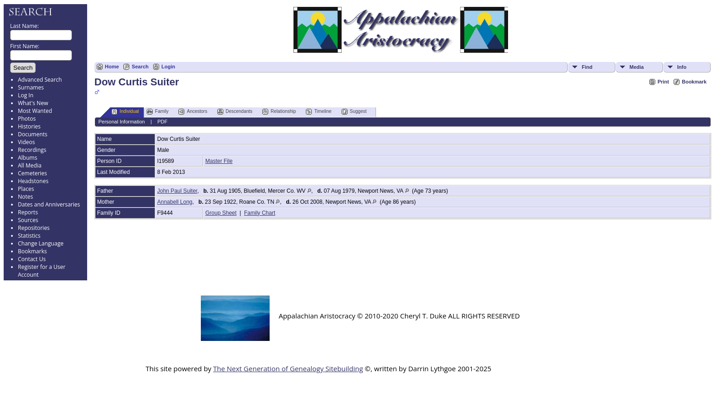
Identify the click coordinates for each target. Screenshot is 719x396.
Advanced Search (40, 80)
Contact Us (32, 259)
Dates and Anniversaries (49, 204)
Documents (32, 134)
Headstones (33, 181)
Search (140, 66)
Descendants (234, 111)
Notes (25, 197)
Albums (27, 158)
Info (681, 67)
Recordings (32, 150)
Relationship (279, 111)
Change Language (40, 243)
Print (663, 81)
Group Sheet (221, 213)
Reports (28, 212)
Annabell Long (175, 202)
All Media (29, 165)
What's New (33, 103)
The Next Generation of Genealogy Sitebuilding (288, 368)
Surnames (31, 87)
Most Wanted (35, 111)
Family (157, 111)
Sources (28, 220)
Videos (26, 142)
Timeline (318, 111)
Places (26, 189)
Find (587, 67)
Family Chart (259, 213)
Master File (218, 161)
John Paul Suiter (177, 191)
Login (168, 66)
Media (637, 67)
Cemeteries (32, 173)
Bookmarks (32, 251)
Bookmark (694, 81)
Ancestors (192, 111)
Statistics (29, 236)
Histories (29, 126)
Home (112, 66)
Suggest (354, 111)
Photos (27, 119)
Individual (125, 111)
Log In (25, 95)
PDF (162, 121)
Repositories (34, 228)
